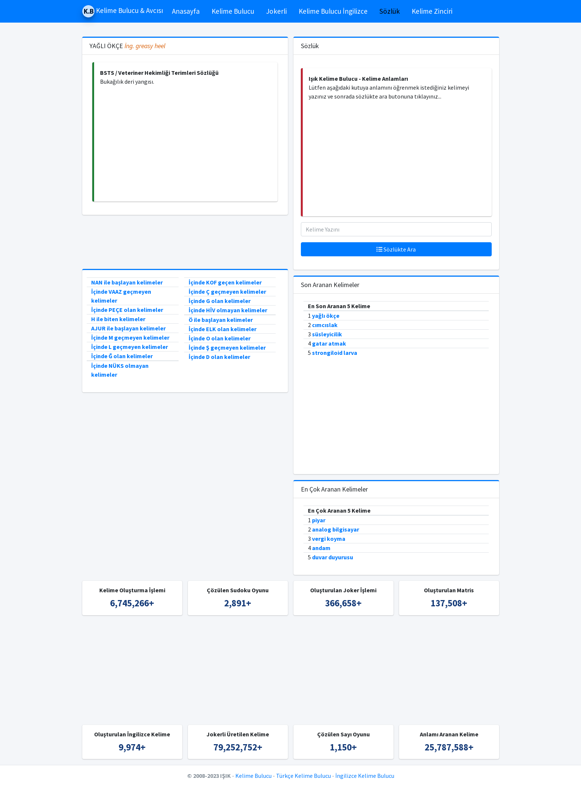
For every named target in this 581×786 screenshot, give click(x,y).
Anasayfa (186, 11)
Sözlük (389, 11)
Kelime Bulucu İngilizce (333, 11)
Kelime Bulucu (233, 11)
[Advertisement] (186, 144)
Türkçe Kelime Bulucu (303, 775)
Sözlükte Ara (396, 249)
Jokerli (276, 11)
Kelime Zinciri (432, 11)
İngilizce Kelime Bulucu (364, 775)
